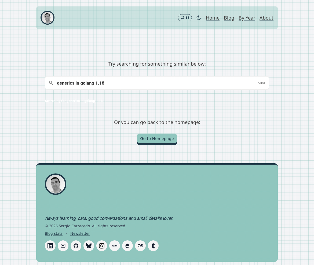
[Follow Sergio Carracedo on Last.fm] (140, 245)
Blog (229, 17)
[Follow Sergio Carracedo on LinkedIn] (50, 245)
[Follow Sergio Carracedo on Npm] (114, 245)
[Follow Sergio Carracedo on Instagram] (101, 245)
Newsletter (80, 233)
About (266, 17)
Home (213, 17)
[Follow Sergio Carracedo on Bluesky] (88, 245)
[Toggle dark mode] (199, 17)
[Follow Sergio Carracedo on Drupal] (127, 245)
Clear (261, 83)
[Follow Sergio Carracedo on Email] (63, 245)
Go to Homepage (157, 138)
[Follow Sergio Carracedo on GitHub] (76, 245)
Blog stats (54, 233)
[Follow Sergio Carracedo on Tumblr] (153, 245)
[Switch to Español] (185, 17)
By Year (247, 17)
